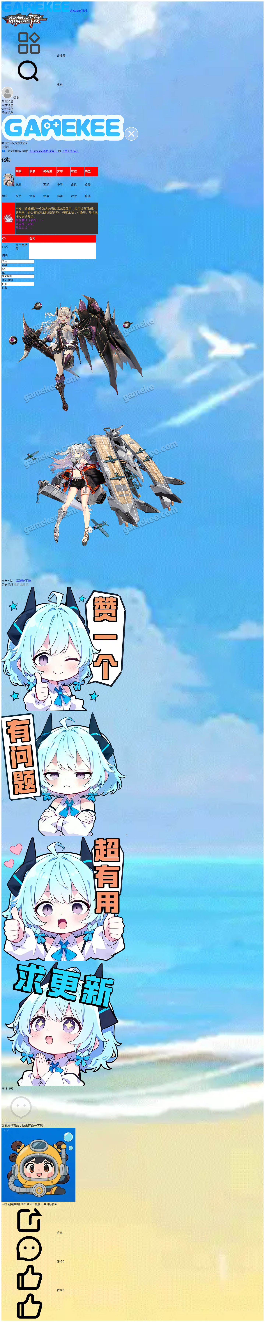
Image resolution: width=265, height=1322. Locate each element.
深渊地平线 (23, 580)
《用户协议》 (70, 151)
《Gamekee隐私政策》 (43, 151)
